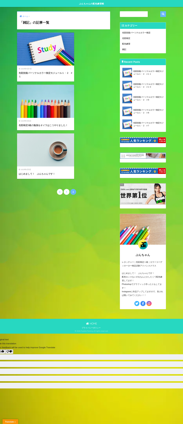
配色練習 (126, 44)
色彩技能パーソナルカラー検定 (137, 32)
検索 (163, 14)
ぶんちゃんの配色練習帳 (92, 3)
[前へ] (60, 129)
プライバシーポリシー (91, 328)
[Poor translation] (9, 352)
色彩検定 (126, 38)
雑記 (124, 49)
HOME (91, 323)
